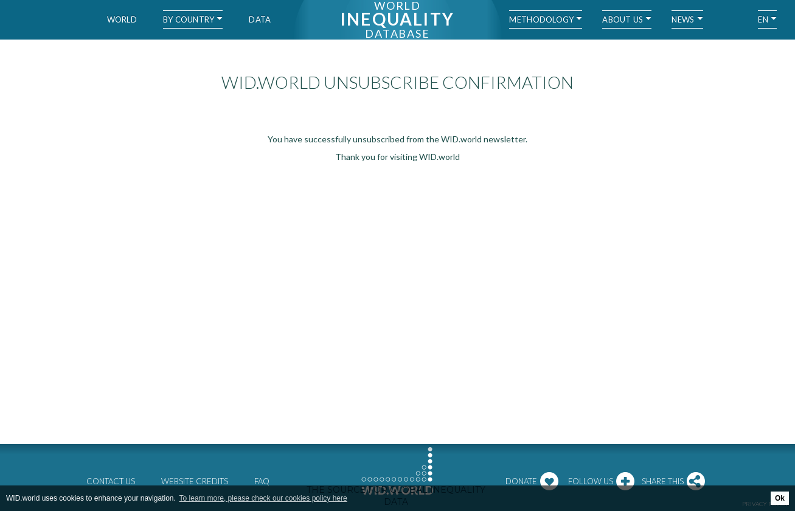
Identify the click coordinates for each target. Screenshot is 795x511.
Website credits (194, 481)
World (122, 19)
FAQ (261, 481)
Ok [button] (780, 498)
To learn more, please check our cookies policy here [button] (263, 498)
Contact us (110, 481)
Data (260, 19)
